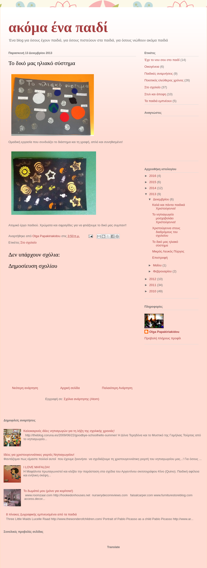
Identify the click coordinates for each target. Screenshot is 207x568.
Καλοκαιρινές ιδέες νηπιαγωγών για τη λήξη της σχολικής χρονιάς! (69, 431)
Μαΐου (157, 265)
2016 (153, 176)
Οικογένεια (151, 66)
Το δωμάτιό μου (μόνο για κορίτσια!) (48, 491)
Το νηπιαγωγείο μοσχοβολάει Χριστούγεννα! (164, 218)
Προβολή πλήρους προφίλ (162, 338)
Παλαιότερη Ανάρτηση (117, 388)
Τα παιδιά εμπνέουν (158, 101)
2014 (153, 188)
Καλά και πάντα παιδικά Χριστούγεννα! (168, 206)
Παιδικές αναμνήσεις (158, 73)
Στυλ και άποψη (155, 94)
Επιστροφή (160, 257)
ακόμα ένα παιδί (58, 27)
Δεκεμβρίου (161, 199)
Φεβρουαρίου (163, 271)
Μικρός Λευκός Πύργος (168, 251)
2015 (153, 182)
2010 (153, 291)
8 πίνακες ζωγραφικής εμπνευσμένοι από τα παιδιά (41, 514)
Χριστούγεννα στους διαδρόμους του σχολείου (166, 231)
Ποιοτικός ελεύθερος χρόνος (163, 80)
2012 (153, 279)
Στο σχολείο (28, 242)
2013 (153, 194)
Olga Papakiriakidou (164, 332)
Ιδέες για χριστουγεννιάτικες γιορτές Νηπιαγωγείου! (39, 454)
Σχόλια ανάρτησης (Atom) (81, 399)
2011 (153, 285)
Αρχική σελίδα (70, 388)
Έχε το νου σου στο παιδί (162, 60)
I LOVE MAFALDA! (36, 467)
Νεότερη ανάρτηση (25, 388)
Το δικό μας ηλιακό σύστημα (165, 243)
